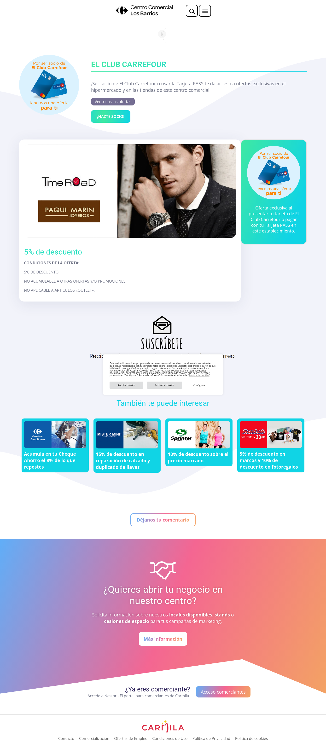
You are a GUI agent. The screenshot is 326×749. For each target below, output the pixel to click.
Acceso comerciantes (223, 692)
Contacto (66, 738)
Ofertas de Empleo (130, 738)
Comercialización (94, 738)
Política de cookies (199, 375)
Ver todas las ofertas (113, 101)
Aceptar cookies (126, 385)
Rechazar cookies (164, 385)
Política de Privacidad (211, 738)
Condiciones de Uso (169, 738)
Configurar (199, 385)
